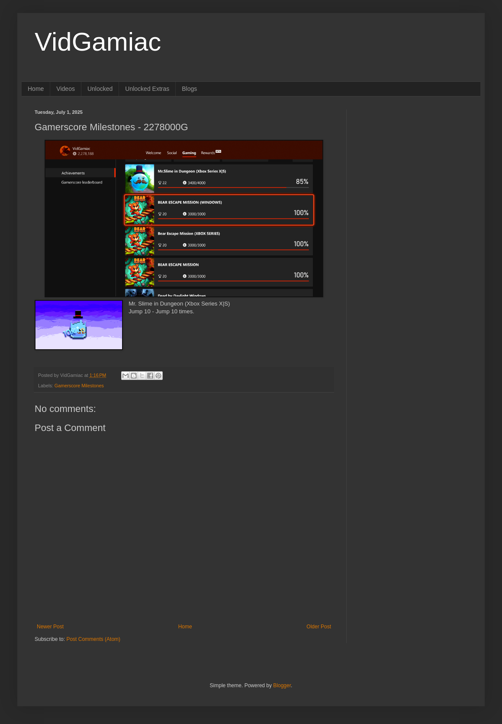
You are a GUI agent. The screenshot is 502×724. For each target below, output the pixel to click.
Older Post (318, 627)
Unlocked (100, 88)
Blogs (189, 88)
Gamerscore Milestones (79, 385)
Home (36, 88)
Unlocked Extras (147, 88)
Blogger (282, 685)
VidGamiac (98, 41)
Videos (65, 88)
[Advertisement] (413, 163)
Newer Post (50, 627)
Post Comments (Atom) (93, 639)
